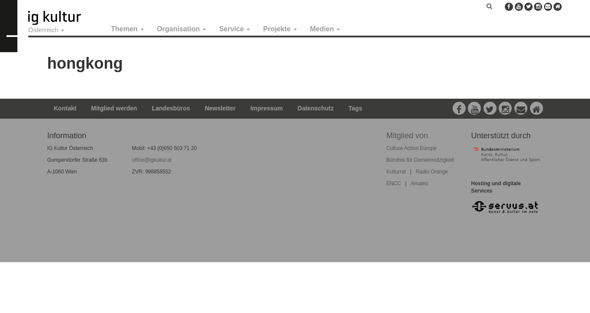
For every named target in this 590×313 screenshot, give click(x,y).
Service (234, 29)
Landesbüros (171, 108)
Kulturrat (396, 172)
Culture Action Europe (412, 148)
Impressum (266, 108)
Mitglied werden (114, 108)
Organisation (181, 29)
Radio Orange (432, 172)
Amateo (419, 183)
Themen (127, 29)
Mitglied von (407, 135)
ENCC (394, 183)
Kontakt (65, 108)
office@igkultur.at (152, 160)
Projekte (280, 29)
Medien (325, 29)
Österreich (46, 29)
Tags (355, 108)
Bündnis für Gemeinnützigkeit (420, 160)
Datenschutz (315, 108)
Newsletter (220, 108)
